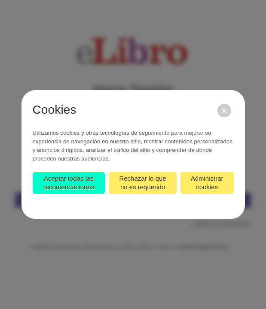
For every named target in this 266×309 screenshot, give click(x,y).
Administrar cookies (207, 183)
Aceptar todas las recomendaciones (68, 183)
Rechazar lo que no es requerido (142, 183)
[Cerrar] (224, 110)
